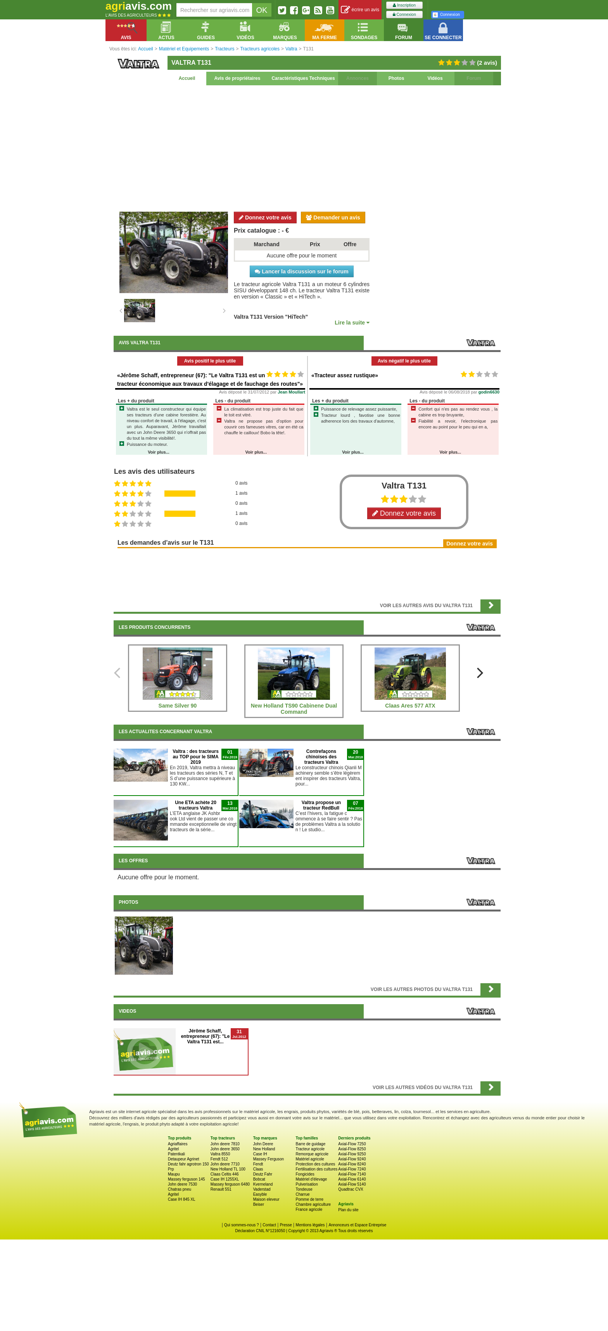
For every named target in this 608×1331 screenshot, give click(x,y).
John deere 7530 (182, 1184)
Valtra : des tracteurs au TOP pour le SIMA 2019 (196, 757)
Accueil (187, 78)
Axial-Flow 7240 (352, 1169)
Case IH (260, 1154)
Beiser (258, 1204)
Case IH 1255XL (225, 1179)
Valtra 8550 (220, 1154)
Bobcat (259, 1179)
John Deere (263, 1144)
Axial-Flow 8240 (352, 1164)
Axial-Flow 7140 (352, 1174)
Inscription (404, 5)
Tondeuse (303, 1189)
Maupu (174, 1174)
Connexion (404, 14)
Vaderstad (262, 1189)
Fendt (258, 1164)
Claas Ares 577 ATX (410, 706)
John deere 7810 (225, 1144)
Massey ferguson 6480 (230, 1184)
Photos (396, 78)
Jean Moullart (291, 392)
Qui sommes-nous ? (241, 1225)
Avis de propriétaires (237, 78)
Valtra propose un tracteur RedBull (321, 805)
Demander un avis (333, 217)
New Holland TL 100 (228, 1169)
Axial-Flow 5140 (352, 1184)
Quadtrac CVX (350, 1189)
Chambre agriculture (313, 1204)
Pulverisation (306, 1184)
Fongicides (304, 1174)
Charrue (302, 1194)
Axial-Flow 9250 (352, 1154)
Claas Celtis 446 (225, 1174)
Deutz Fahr (262, 1174)
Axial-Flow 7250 (352, 1144)
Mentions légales (310, 1225)
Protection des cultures (315, 1164)
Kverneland (263, 1184)
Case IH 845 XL (181, 1199)
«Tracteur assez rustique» (344, 375)
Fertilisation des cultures (316, 1169)
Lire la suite (352, 322)
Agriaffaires (177, 1144)
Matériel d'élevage (311, 1179)
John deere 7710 (225, 1164)
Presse (286, 1225)
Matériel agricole (309, 1159)
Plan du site (348, 1210)
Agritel (173, 1149)
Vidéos (434, 78)
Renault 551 (221, 1189)
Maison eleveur (266, 1199)
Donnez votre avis (265, 217)
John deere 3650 (225, 1149)
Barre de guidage (310, 1144)
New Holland (264, 1149)
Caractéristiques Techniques (303, 78)
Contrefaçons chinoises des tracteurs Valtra (321, 757)
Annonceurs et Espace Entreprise (357, 1225)
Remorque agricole (311, 1154)
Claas (258, 1169)
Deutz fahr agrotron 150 (188, 1164)
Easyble (260, 1194)
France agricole (308, 1209)
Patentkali (176, 1154)
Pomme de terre (309, 1199)
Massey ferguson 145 (186, 1179)
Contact (269, 1225)
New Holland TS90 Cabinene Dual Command (294, 709)
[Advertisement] (307, 147)
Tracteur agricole (310, 1149)
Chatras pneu (179, 1189)
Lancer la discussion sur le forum (301, 271)
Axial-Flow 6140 (352, 1179)
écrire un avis (360, 10)
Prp (171, 1169)
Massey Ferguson (268, 1159)
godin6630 (488, 392)
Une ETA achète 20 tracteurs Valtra (195, 805)
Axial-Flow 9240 (352, 1159)
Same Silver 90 (178, 706)
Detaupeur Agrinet (183, 1159)
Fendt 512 (219, 1159)
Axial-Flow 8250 (352, 1149)
